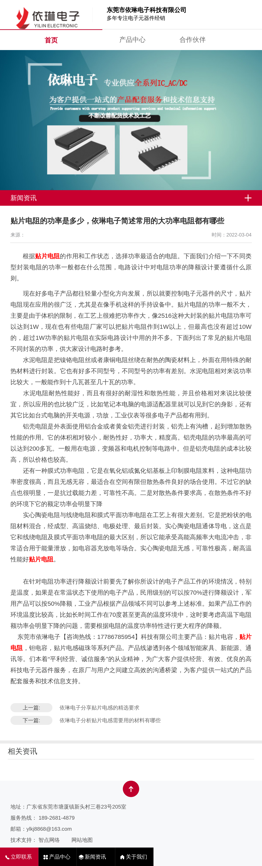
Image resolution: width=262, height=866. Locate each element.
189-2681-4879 (56, 818)
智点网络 (49, 840)
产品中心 (132, 39)
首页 (51, 40)
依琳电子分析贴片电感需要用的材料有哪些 (110, 720)
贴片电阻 (47, 256)
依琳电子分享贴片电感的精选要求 (99, 708)
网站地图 (82, 840)
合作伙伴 (193, 39)
